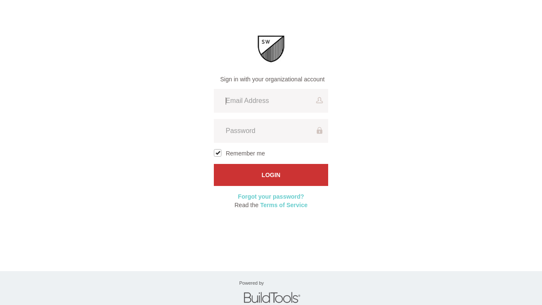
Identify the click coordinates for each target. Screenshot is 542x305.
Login (271, 175)
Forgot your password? (271, 196)
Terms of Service (283, 205)
